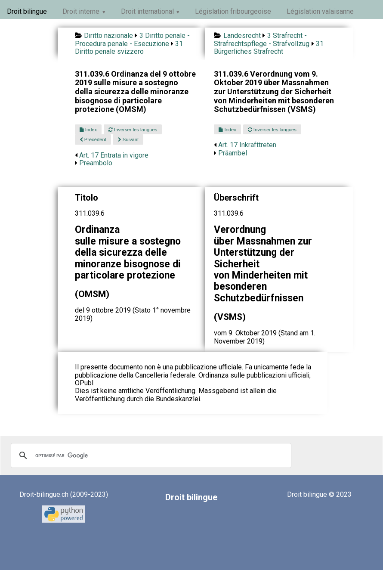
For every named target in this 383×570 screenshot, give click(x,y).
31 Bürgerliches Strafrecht (269, 48)
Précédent (93, 139)
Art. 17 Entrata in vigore (113, 155)
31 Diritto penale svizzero (129, 48)
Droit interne (80, 11)
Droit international (147, 11)
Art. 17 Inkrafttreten (247, 145)
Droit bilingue (27, 11)
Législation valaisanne (320, 11)
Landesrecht (242, 35)
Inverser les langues (132, 129)
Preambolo (95, 163)
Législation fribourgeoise (233, 11)
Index (88, 129)
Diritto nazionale (108, 35)
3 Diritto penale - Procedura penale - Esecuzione (132, 39)
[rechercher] (149, 455)
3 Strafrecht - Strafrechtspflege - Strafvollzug (261, 39)
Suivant (128, 139)
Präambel (232, 153)
